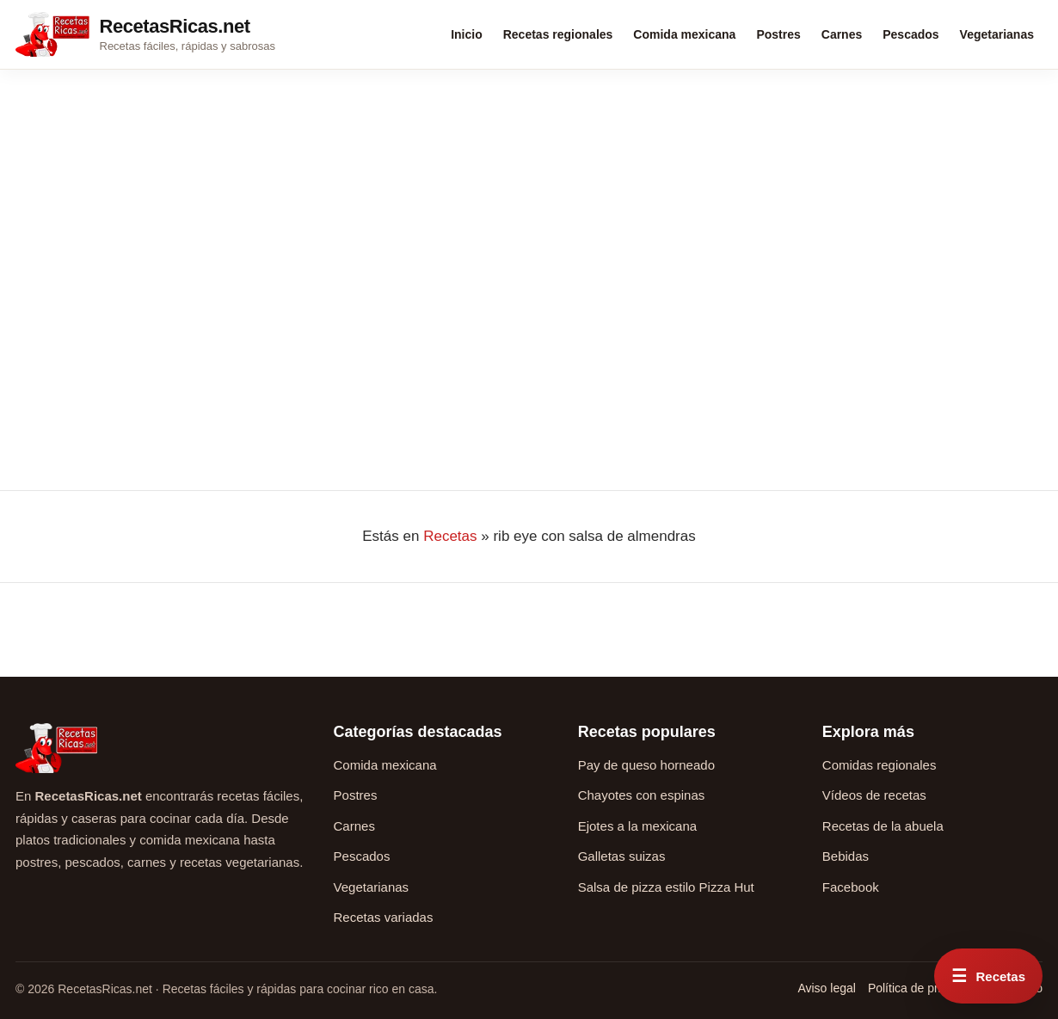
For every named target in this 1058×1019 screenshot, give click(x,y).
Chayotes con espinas (641, 795)
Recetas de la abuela (883, 826)
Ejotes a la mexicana (637, 826)
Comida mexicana (684, 34)
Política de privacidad (925, 988)
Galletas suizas (622, 856)
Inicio (467, 34)
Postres (778, 34)
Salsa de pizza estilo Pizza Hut (666, 887)
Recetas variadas (384, 917)
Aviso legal (826, 988)
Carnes (841, 34)
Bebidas (845, 856)
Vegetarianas (997, 34)
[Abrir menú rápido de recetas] (988, 976)
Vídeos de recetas (874, 795)
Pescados (910, 34)
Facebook (850, 887)
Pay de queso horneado (646, 765)
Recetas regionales (558, 34)
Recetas (450, 536)
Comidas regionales (879, 765)
